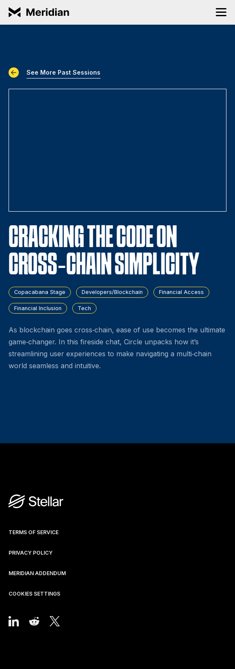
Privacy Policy (31, 553)
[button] (221, 12)
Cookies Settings (34, 593)
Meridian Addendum (37, 573)
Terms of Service (34, 532)
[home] (41, 12)
